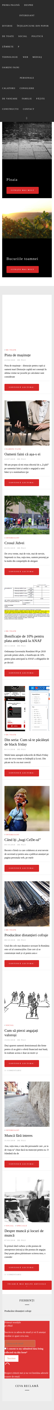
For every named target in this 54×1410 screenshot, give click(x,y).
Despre (28, 5)
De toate (8, 36)
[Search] (26, 118)
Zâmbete (8, 47)
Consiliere (27, 88)
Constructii (10, 109)
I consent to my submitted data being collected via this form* (23, 1350)
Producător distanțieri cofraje (26, 935)
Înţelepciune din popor (33, 26)
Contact (28, 109)
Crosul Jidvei (14, 543)
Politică (37, 36)
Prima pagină (11, 5)
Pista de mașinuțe (17, 355)
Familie (27, 99)
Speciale (22, 1226)
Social (22, 36)
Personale (27, 78)
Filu (23, 360)
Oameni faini (10, 67)
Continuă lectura (22, 387)
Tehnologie (10, 57)
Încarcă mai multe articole (27, 1285)
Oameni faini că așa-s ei (22, 454)
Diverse (7, 26)
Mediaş (37, 57)
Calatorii (8, 88)
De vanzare (10, 99)
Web (25, 57)
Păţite (40, 99)
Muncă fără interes (18, 1135)
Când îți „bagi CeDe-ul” (22, 840)
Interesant (27, 15)
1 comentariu (13, 1070)
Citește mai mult (22, 190)
